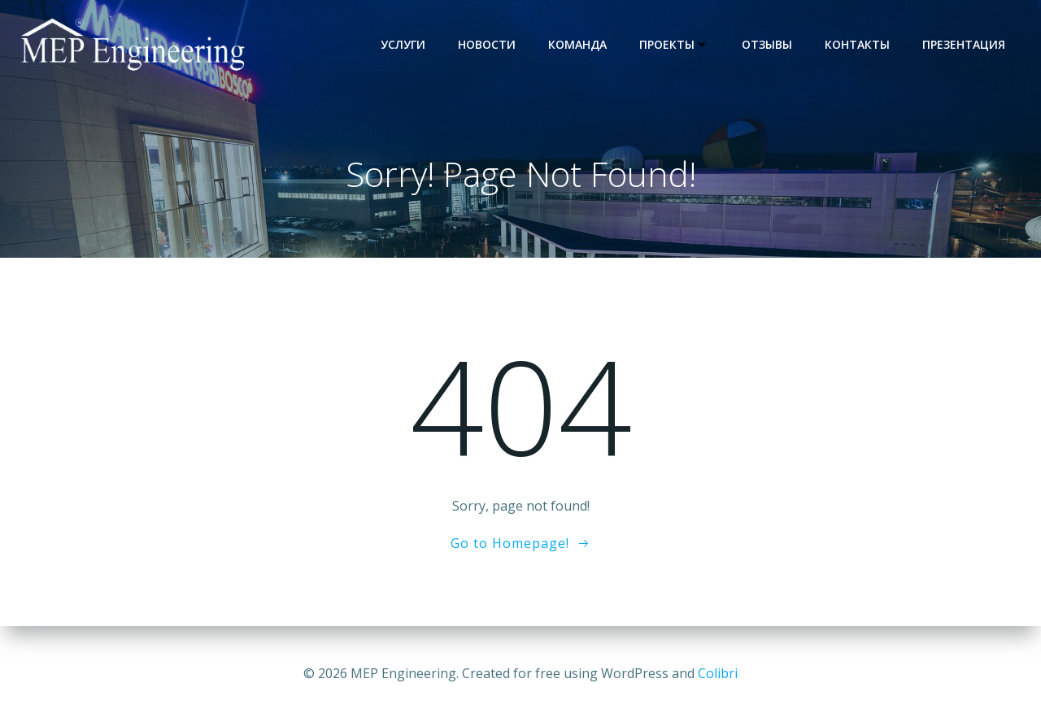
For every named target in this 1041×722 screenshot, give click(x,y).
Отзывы (767, 44)
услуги (403, 44)
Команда (577, 44)
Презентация (963, 44)
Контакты (857, 44)
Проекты (674, 44)
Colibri (718, 673)
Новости (487, 44)
